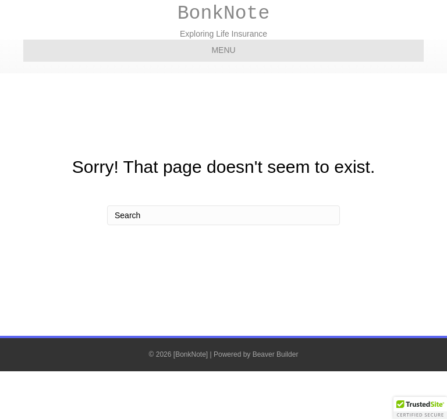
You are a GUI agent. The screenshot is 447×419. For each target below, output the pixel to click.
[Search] (223, 215)
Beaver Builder (276, 354)
